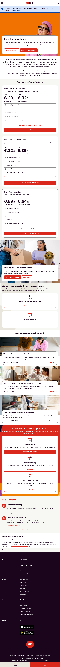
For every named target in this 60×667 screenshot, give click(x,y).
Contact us (23, 571)
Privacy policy (30, 655)
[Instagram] (24, 620)
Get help (10, 513)
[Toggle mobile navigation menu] (2, 3)
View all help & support (30, 530)
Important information (17, 655)
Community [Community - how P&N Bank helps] (23, 585)
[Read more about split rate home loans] (53, 392)
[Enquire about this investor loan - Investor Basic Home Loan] (30, 130)
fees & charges (26, 546)
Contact (15, 664)
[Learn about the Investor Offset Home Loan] (30, 178)
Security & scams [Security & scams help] (25, 611)
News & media (24, 591)
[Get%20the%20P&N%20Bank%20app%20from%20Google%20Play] (39, 633)
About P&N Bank (25, 582)
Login (45, 664)
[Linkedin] (22, 620)
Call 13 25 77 (23, 560)
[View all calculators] (30, 324)
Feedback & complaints (27, 614)
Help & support (24, 600)
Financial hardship (25, 609)
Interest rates (24, 603)
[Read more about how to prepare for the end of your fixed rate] (53, 421)
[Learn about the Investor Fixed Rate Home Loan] (30, 229)
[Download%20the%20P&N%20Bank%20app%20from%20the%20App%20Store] (39, 627)
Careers (22, 588)
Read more (16, 10)
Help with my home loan (14, 525)
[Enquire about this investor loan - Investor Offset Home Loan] (30, 183)
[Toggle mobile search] (58, 3)
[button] (58, 8)
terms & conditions (16, 546)
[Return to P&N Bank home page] (30, 3)
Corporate (23, 594)
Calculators (23, 606)
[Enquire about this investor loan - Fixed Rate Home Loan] (30, 233)
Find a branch (24, 574)
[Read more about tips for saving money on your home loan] (53, 362)
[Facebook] (20, 620)
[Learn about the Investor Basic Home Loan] (30, 125)
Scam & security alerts (43, 655)
